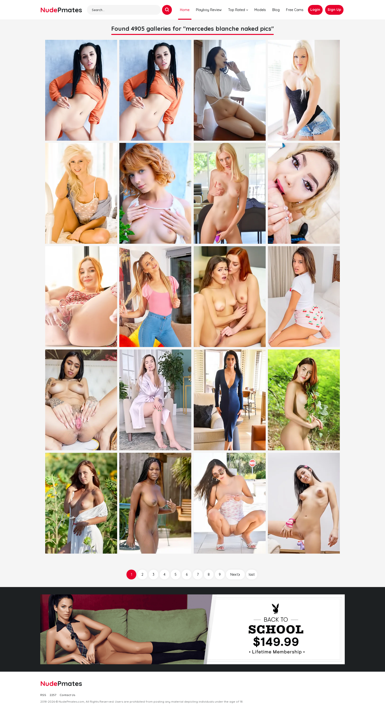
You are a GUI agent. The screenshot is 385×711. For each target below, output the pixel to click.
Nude (61, 9)
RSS (43, 695)
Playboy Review (209, 10)
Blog (276, 10)
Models (260, 10)
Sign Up (334, 9)
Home (185, 10)
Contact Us (67, 695)
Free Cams (294, 10)
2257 (53, 695)
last (252, 574)
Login (315, 9)
